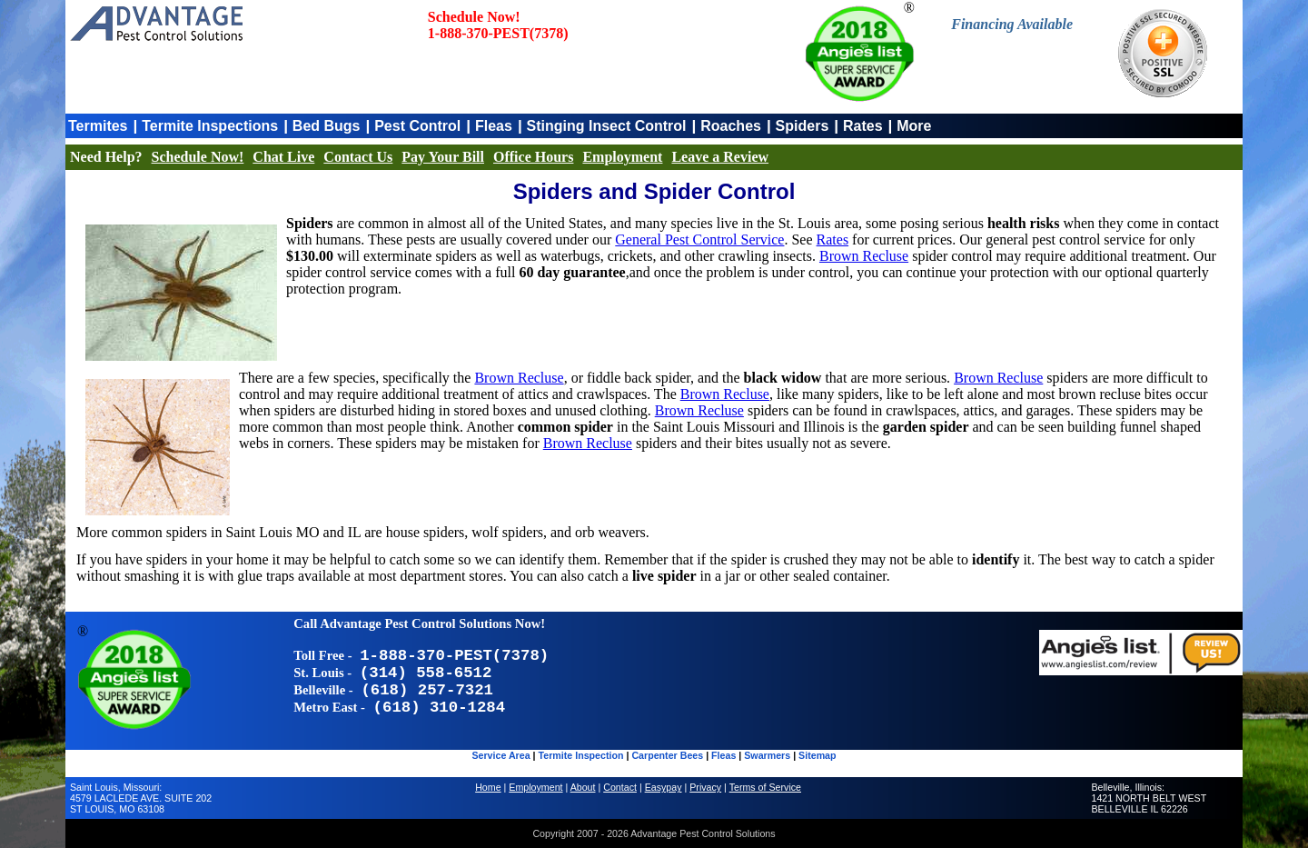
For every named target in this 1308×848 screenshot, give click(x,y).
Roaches (730, 126)
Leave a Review (719, 157)
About (583, 787)
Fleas (493, 126)
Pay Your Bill (442, 157)
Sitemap (817, 755)
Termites (98, 126)
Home (487, 787)
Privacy (705, 787)
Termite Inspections (210, 126)
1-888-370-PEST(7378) (498, 33)
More (914, 126)
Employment (622, 157)
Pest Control (417, 126)
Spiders (802, 126)
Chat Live (283, 157)
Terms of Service (765, 787)
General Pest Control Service (699, 239)
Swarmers (767, 755)
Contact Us (357, 157)
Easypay (663, 787)
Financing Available (1012, 24)
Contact (620, 787)
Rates (863, 126)
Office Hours (533, 157)
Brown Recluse (863, 256)
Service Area (500, 755)
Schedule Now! (198, 157)
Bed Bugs (326, 126)
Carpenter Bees (667, 755)
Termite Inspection (581, 755)
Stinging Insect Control (607, 126)
